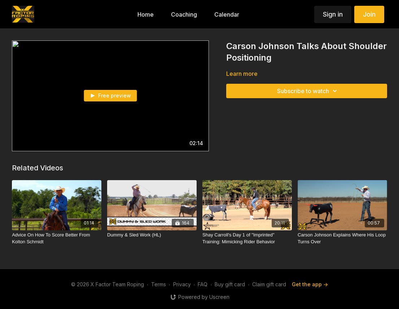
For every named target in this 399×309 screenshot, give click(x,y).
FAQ (202, 284)
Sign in (333, 14)
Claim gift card (269, 284)
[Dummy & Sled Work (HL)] (152, 235)
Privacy (182, 284)
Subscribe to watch (308, 91)
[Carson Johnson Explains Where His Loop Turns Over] (342, 238)
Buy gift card (230, 284)
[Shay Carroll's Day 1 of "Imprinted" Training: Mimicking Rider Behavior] (247, 238)
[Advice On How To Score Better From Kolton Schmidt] (56, 238)
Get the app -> (310, 284)
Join (369, 14)
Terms (158, 284)
